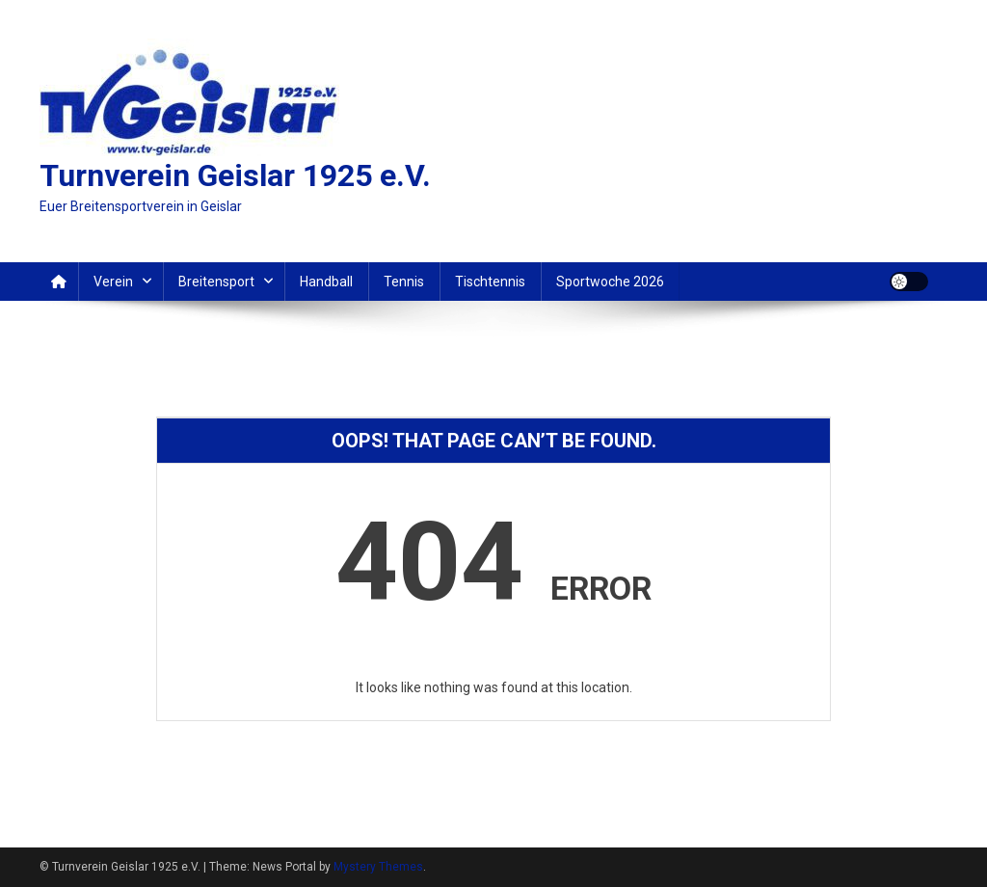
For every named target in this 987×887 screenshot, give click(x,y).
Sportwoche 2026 (610, 281)
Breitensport (216, 281)
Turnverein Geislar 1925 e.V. (235, 175)
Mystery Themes (378, 867)
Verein (113, 281)
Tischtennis (490, 281)
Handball (326, 281)
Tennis (404, 281)
